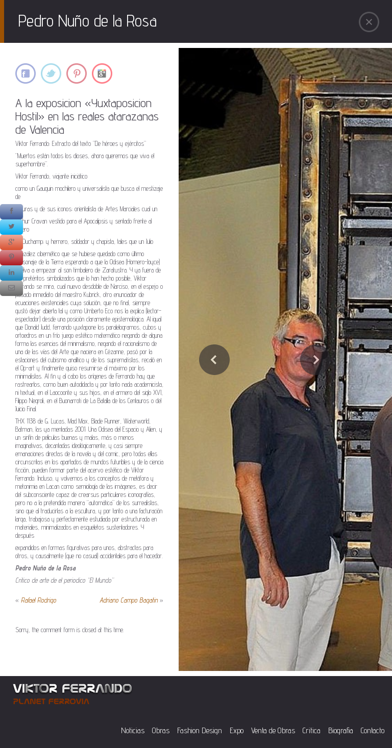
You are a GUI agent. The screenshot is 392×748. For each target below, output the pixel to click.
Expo (236, 730)
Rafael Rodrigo (38, 600)
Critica (312, 730)
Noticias (132, 730)
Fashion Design (199, 730)
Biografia (340, 730)
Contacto (372, 730)
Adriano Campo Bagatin (129, 600)
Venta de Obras (273, 730)
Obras (160, 730)
